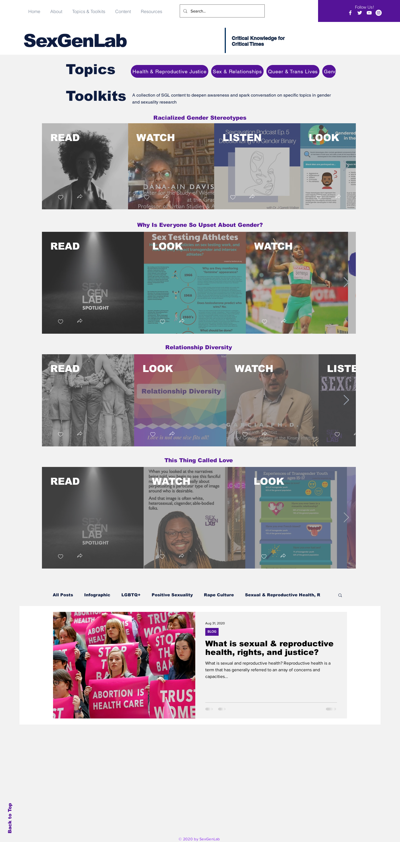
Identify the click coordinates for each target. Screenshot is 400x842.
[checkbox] (60, 197)
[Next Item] (346, 166)
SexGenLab (74, 41)
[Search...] (222, 11)
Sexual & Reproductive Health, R (282, 594)
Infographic (97, 594)
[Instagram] (379, 13)
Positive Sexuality (172, 594)
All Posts (63, 594)
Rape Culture (219, 594)
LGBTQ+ (131, 594)
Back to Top (9, 818)
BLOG (212, 632)
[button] (123, 8)
